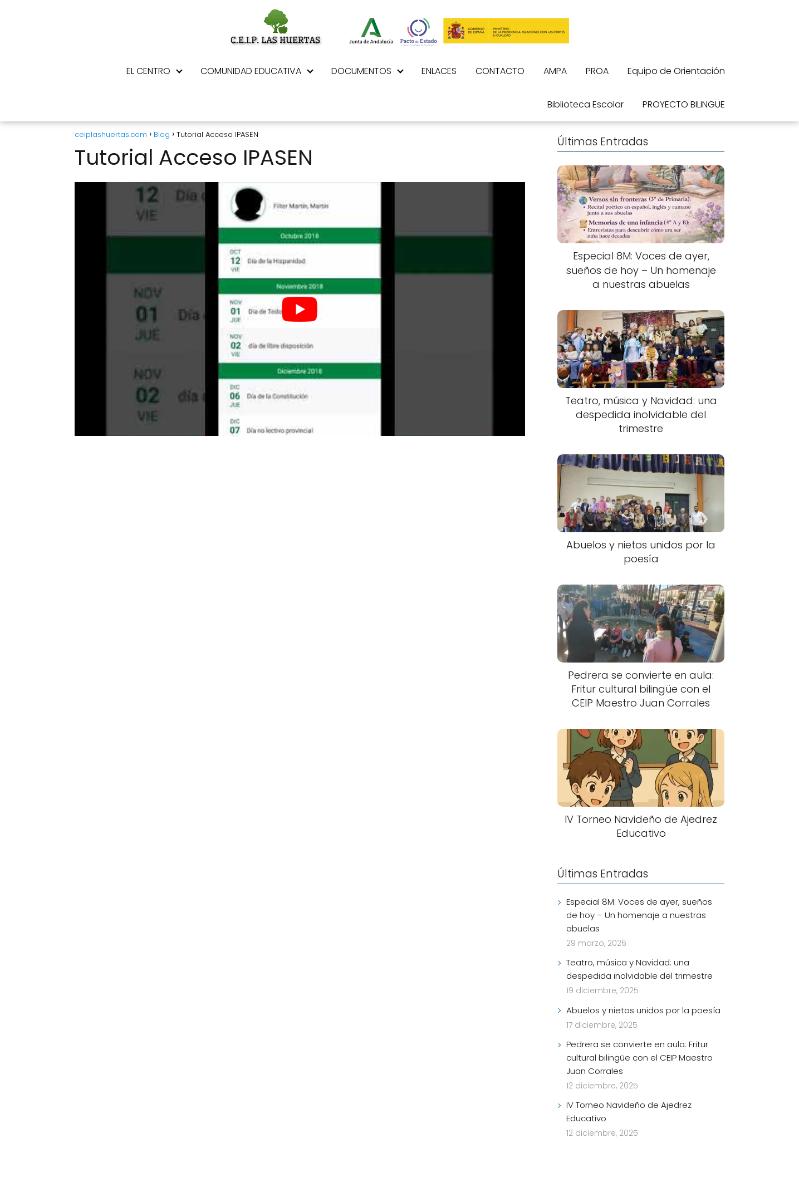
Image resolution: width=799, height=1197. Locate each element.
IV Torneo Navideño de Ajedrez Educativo (629, 1111)
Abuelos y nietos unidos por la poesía (643, 1010)
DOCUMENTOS (361, 71)
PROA (597, 71)
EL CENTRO (148, 71)
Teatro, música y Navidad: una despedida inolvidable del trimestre (639, 969)
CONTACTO (500, 71)
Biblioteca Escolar (585, 104)
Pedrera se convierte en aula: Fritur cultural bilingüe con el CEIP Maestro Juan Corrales (639, 1057)
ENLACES (439, 71)
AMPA (555, 71)
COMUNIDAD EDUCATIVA (250, 71)
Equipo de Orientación (676, 71)
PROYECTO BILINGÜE (684, 104)
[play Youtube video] (300, 308)
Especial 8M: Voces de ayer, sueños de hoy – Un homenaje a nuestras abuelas (639, 915)
